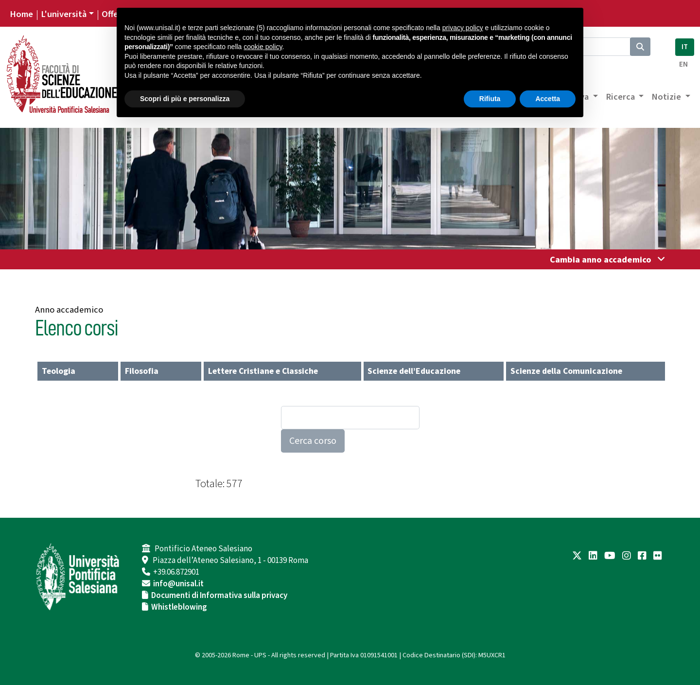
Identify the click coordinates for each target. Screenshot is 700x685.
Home (21, 14)
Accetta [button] (547, 99)
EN (683, 64)
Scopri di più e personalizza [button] (184, 99)
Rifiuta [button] (490, 99)
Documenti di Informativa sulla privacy (219, 595)
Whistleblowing (179, 607)
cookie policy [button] (263, 47)
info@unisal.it (178, 584)
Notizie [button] (667, 96)
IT (685, 47)
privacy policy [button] (462, 28)
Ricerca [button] (621, 96)
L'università (64, 14)
